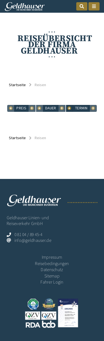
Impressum (52, 257)
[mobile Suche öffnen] (81, 6)
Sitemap (52, 276)
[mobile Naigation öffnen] (94, 6)
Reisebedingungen (52, 263)
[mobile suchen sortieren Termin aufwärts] (69, 108)
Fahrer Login (51, 282)
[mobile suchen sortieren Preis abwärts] (32, 108)
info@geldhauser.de (32, 240)
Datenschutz (52, 269)
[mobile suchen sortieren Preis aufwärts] (10, 108)
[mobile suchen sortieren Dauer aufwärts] (39, 108)
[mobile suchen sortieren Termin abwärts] (93, 108)
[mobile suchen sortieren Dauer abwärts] (62, 108)
